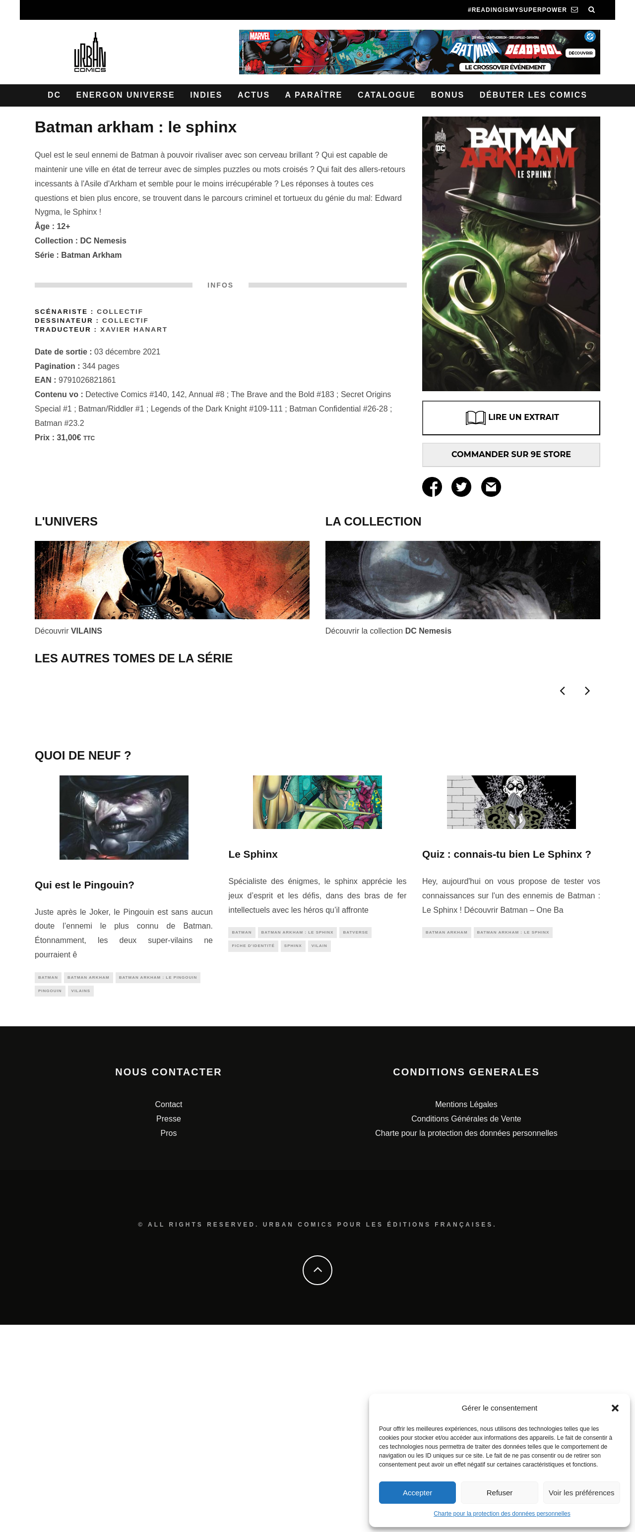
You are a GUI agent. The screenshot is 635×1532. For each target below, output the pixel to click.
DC (54, 95)
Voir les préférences (582, 1492)
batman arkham (88, 1182)
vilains (81, 1197)
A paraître (314, 95)
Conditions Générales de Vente (466, 1326)
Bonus (447, 95)
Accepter (417, 1492)
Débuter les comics (533, 95)
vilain (319, 1152)
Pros (169, 1340)
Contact (168, 1311)
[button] (615, 1408)
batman (48, 1182)
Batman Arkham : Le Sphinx (297, 1137)
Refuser (500, 1492)
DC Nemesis (103, 240)
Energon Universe (125, 95)
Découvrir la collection (388, 631)
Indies (206, 95)
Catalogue (387, 95)
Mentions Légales (466, 1311)
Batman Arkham (91, 255)
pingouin (50, 1197)
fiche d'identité (253, 1152)
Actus (254, 95)
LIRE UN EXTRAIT (511, 418)
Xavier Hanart (134, 329)
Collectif (120, 311)
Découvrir (68, 631)
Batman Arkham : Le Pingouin (158, 1182)
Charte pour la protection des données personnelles (502, 1513)
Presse (168, 1326)
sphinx (293, 1152)
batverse (355, 1137)
